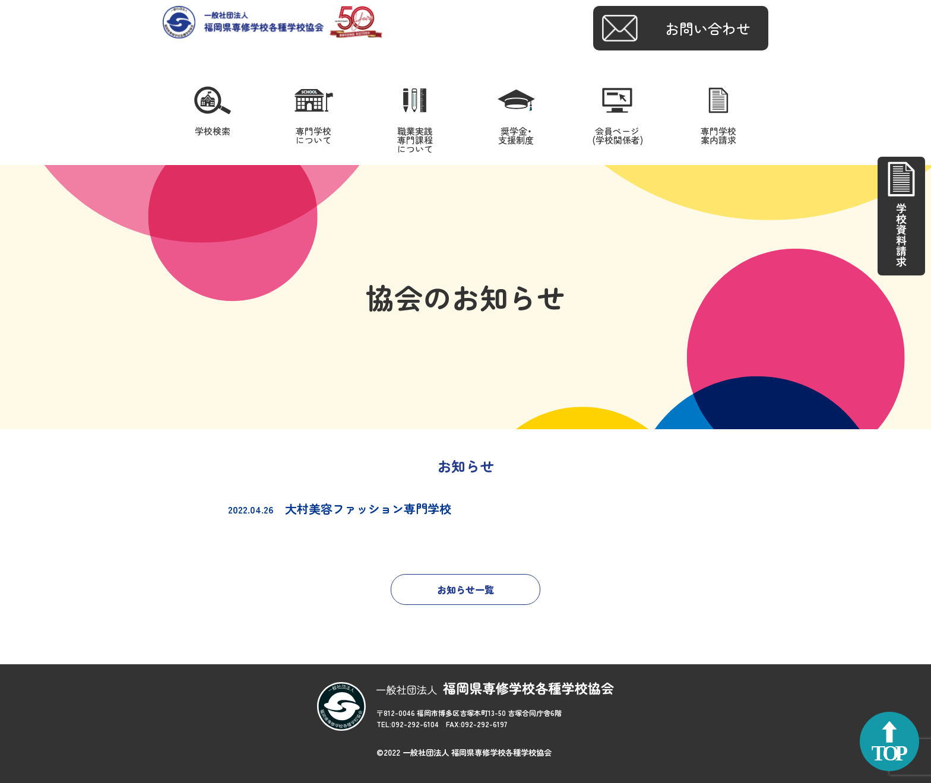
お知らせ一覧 (465, 589)
